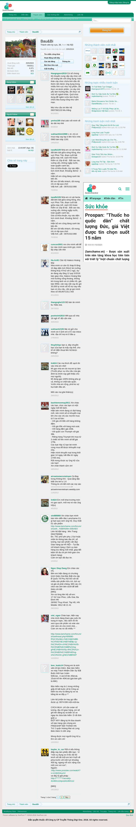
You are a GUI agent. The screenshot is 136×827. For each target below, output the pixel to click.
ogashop (95, 135)
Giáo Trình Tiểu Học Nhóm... (103, 154)
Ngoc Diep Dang (59, 568)
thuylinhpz (56, 345)
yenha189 (55, 120)
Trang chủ (13, 15)
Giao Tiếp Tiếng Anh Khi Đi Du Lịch (105, 125)
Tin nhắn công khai (52, 54)
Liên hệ (80, 15)
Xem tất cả (30, 107)
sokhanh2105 (57, 329)
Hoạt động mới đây (52, 58)
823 (32, 73)
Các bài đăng (49, 61)
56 (32, 114)
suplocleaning (97, 96)
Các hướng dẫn (53, 15)
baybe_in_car (57, 749)
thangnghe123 (58, 302)
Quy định (129, 815)
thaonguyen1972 (98, 89)
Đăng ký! (106, 30)
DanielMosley (97, 104)
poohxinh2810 (58, 315)
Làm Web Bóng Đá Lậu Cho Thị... (105, 140)
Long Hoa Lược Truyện (100, 132)
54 (32, 82)
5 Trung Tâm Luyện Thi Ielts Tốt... (105, 169)
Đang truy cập (29, 19)
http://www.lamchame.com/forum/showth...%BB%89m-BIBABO (66, 527)
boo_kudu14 (57, 665)
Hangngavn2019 (59, 73)
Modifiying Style (10, 811)
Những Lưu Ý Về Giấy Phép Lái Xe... (106, 109)
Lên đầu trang (123, 811)
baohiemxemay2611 (60, 402)
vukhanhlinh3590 (59, 134)
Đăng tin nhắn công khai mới (67, 19)
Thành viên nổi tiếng (13, 19)
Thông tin (66, 61)
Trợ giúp (103, 811)
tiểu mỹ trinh (96, 171)
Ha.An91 (55, 260)
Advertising (68, 15)
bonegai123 (96, 157)
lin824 (54, 363)
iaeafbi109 (56, 150)
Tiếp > (67, 797)
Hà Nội (31, 150)
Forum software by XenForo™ (25, 815)
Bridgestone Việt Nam (100, 111)
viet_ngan (56, 615)
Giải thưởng (49, 69)
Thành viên (37, 15)
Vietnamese (22, 811)
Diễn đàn (24, 15)
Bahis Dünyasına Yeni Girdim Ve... (105, 101)
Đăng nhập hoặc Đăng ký (119, 2)
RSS (131, 811)
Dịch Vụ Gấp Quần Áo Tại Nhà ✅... (106, 94)
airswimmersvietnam (61, 476)
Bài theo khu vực (51, 65)
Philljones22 (96, 127)
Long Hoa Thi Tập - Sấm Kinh (103, 162)
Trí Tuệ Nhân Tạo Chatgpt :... (103, 87)
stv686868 (56, 515)
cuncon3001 (57, 244)
